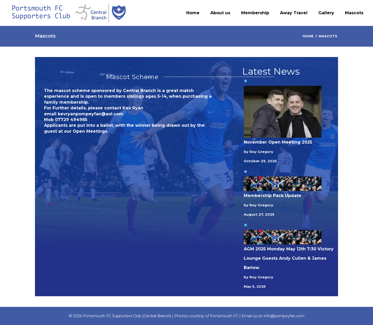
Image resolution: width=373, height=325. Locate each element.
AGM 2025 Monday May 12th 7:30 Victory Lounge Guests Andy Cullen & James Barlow (289, 258)
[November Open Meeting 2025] (282, 112)
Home (308, 36)
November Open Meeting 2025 (278, 142)
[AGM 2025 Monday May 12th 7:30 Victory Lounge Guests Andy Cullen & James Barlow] (282, 237)
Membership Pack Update (272, 195)
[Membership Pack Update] (282, 183)
